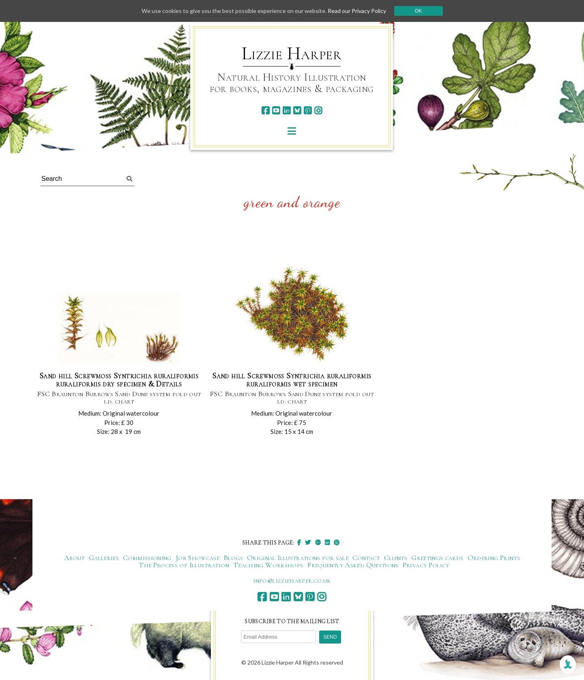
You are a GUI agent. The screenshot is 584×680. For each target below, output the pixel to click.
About (74, 557)
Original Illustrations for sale (297, 557)
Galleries (104, 557)
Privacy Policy (426, 564)
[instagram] (318, 110)
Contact (366, 557)
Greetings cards (437, 557)
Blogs (233, 557)
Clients (396, 557)
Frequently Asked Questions (352, 564)
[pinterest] (307, 110)
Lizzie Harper (292, 53)
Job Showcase (197, 557)
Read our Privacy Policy (357, 10)
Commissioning (147, 557)
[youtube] (276, 110)
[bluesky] (297, 110)
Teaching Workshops (268, 564)
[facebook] (265, 110)
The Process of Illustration (184, 564)
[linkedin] (286, 110)
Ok (418, 11)
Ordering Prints (494, 557)
